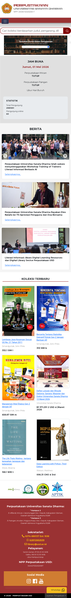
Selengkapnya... (13, 174)
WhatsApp (58, 590)
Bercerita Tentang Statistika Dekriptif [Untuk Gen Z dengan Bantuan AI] (50, 337)
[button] (5, 45)
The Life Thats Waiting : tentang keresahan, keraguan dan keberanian (16, 461)
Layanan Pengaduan (55, 595)
